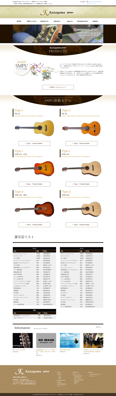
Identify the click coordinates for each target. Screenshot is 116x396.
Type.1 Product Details (34, 143)
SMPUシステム (32, 21)
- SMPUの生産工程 (78, 380)
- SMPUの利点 (77, 378)
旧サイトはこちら (91, 4)
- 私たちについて (93, 376)
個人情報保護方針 (62, 384)
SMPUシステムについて (58, 87)
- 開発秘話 (76, 381)
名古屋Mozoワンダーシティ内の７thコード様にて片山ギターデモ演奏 (46, 351)
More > (99, 327)
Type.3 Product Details (81, 143)
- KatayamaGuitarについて (96, 374)
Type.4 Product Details (34, 224)
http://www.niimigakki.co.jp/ (28, 384)
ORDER (95, 21)
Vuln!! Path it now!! (65, 349)
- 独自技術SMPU (77, 376)
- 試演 (74, 383)
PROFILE (57, 21)
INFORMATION (82, 21)
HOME (19, 21)
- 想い (59, 376)
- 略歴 (59, 378)
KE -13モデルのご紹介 (19, 349)
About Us (70, 21)
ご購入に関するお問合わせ (20, 377)
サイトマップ (60, 386)
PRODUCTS (44, 21)
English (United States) (95, 1)
